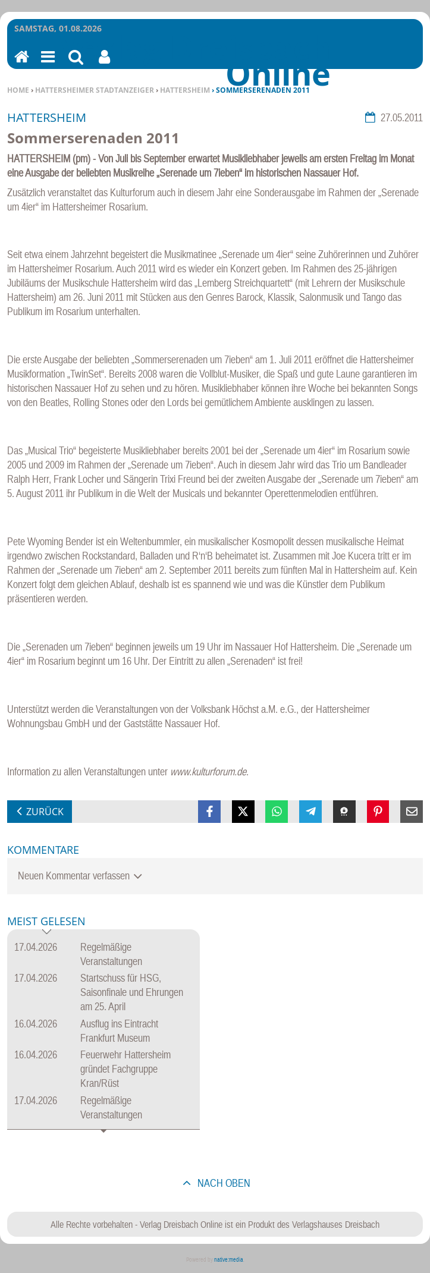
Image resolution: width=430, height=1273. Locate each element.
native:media (228, 1259)
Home (18, 90)
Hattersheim (185, 90)
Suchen (76, 64)
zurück (45, 811)
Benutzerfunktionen (104, 64)
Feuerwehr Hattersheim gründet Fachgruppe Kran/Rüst (125, 1068)
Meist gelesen (46, 922)
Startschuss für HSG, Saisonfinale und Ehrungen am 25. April (131, 992)
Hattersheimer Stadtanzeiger (94, 90)
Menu (47, 64)
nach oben (222, 1183)
